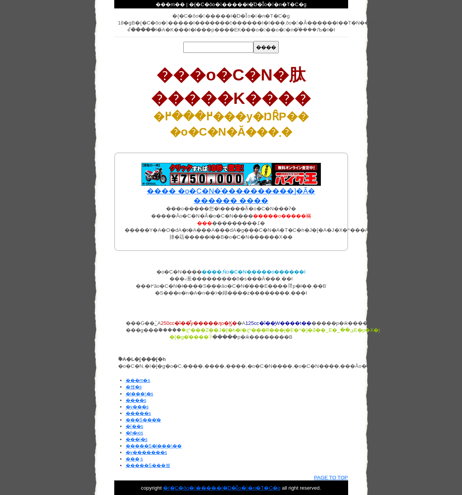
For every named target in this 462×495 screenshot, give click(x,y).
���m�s (138, 380)
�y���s (137, 407)
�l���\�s (139, 394)
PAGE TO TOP (331, 477)
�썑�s (134, 387)
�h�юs (134, 433)
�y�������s (146, 452)
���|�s (137, 439)
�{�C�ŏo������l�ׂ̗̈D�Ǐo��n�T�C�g (221, 488)
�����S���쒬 (148, 465)
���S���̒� (143, 420)
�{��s (134, 426)
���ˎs (134, 459)
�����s (138, 413)
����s (136, 400)
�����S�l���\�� (154, 446)
